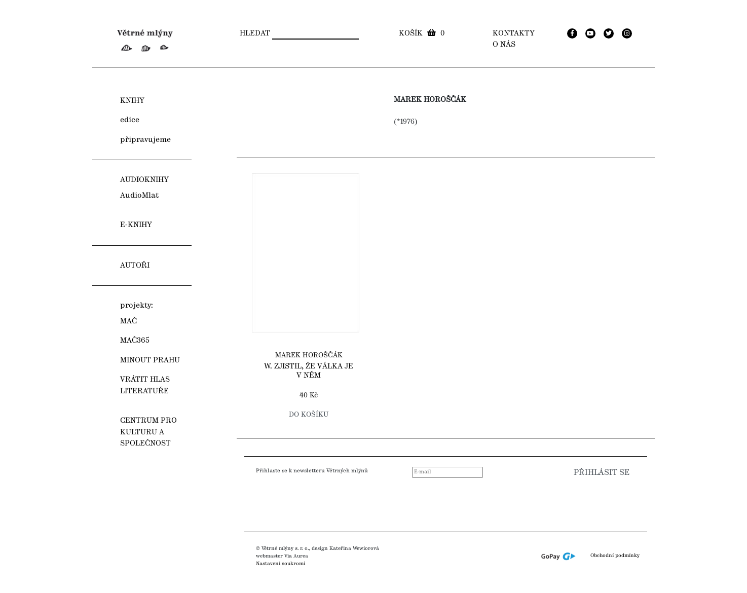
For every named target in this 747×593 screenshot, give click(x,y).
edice (129, 120)
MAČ (128, 321)
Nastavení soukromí (280, 563)
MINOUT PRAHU (150, 360)
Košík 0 (421, 33)
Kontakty (514, 33)
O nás (504, 45)
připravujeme (145, 140)
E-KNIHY (136, 225)
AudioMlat (139, 196)
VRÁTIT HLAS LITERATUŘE (145, 385)
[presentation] (570, 502)
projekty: (136, 306)
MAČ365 (135, 341)
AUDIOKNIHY (144, 180)
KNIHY (132, 101)
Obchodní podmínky (615, 556)
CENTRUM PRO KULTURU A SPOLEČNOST (148, 432)
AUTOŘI (135, 266)
